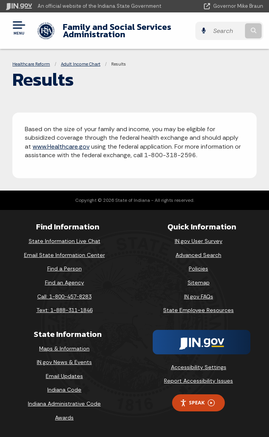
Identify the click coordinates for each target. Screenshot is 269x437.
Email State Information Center (64, 254)
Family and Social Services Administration (117, 30)
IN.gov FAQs (198, 296)
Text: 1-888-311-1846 (64, 310)
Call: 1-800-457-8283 (64, 296)
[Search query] (226, 30)
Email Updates (64, 376)
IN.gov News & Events (64, 362)
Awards (64, 417)
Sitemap (199, 282)
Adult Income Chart (80, 64)
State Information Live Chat (64, 241)
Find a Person (64, 268)
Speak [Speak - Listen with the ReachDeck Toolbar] (197, 402)
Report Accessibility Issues (198, 380)
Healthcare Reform (31, 64)
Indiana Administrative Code (64, 403)
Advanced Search (198, 254)
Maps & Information (64, 348)
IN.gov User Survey (198, 241)
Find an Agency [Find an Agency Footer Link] (64, 282)
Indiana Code (64, 389)
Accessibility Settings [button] (198, 367)
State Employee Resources (198, 310)
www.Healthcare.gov (61, 146)
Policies (198, 268)
